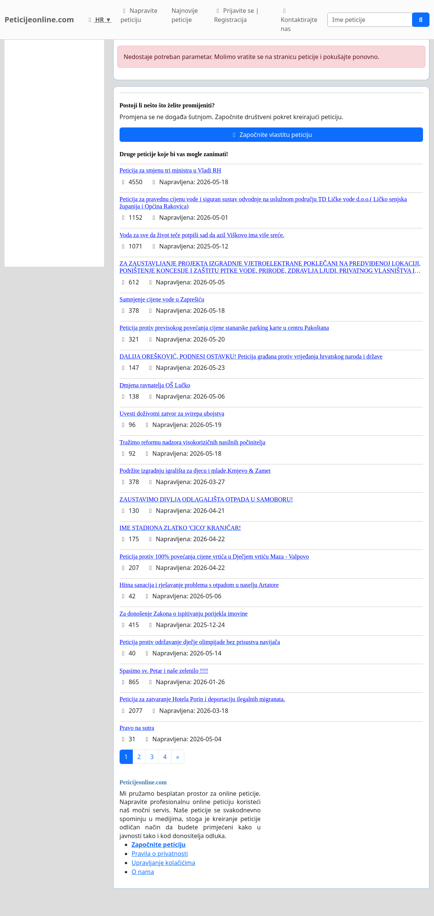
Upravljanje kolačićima (163, 863)
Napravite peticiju (138, 15)
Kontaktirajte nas (299, 20)
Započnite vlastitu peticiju (271, 134)
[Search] (369, 19)
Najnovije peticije (184, 15)
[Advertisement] (54, 153)
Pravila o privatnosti (160, 853)
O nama (143, 872)
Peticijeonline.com (39, 19)
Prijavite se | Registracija (236, 15)
